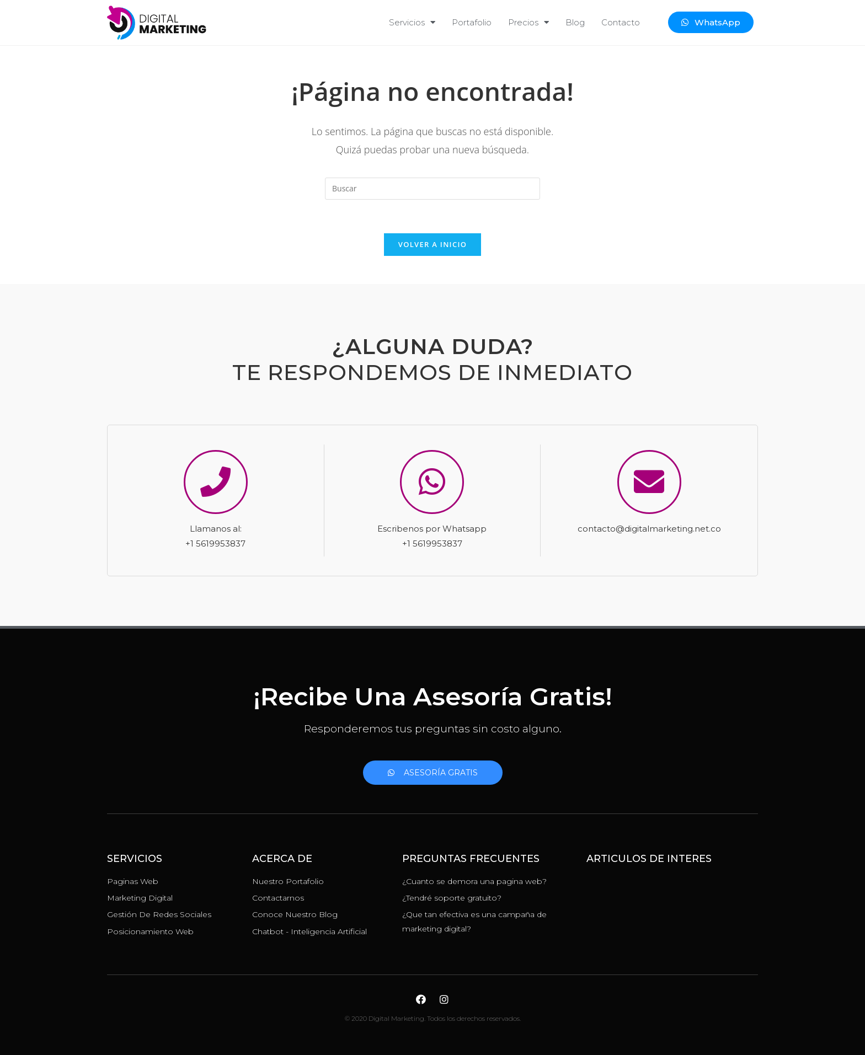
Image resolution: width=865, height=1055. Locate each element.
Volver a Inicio (432, 244)
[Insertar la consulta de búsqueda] (432, 189)
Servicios (412, 22)
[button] (711, 22)
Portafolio (472, 22)
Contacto (620, 22)
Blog (575, 22)
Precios (528, 22)
